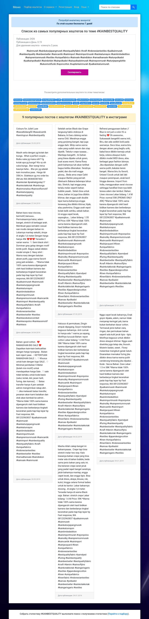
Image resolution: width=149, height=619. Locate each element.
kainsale (96, 103)
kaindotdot (32, 106)
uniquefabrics (86, 103)
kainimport (129, 100)
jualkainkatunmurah (21, 110)
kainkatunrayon (34, 103)
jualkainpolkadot (20, 106)
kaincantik (119, 100)
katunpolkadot (128, 103)
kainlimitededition (48, 103)
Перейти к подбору (118, 614)
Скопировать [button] (74, 72)
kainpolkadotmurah (56, 106)
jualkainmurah (83, 100)
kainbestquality (95, 100)
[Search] (114, 7)
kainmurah (18, 100)
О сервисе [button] (49, 7)
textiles (76, 103)
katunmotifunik (100, 106)
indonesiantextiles (69, 100)
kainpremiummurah (64, 103)
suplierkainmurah (124, 106)
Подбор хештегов (33, 7)
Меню (17, 7)
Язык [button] (84, 7)
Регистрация (65, 7)
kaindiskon (105, 103)
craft (58, 100)
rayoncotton (112, 106)
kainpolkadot (43, 106)
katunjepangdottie (86, 106)
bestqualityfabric (49, 100)
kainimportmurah (20, 103)
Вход (76, 7)
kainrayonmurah (71, 106)
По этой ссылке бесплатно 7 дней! (74, 23)
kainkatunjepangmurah (32, 100)
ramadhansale (116, 103)
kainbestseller (108, 100)
